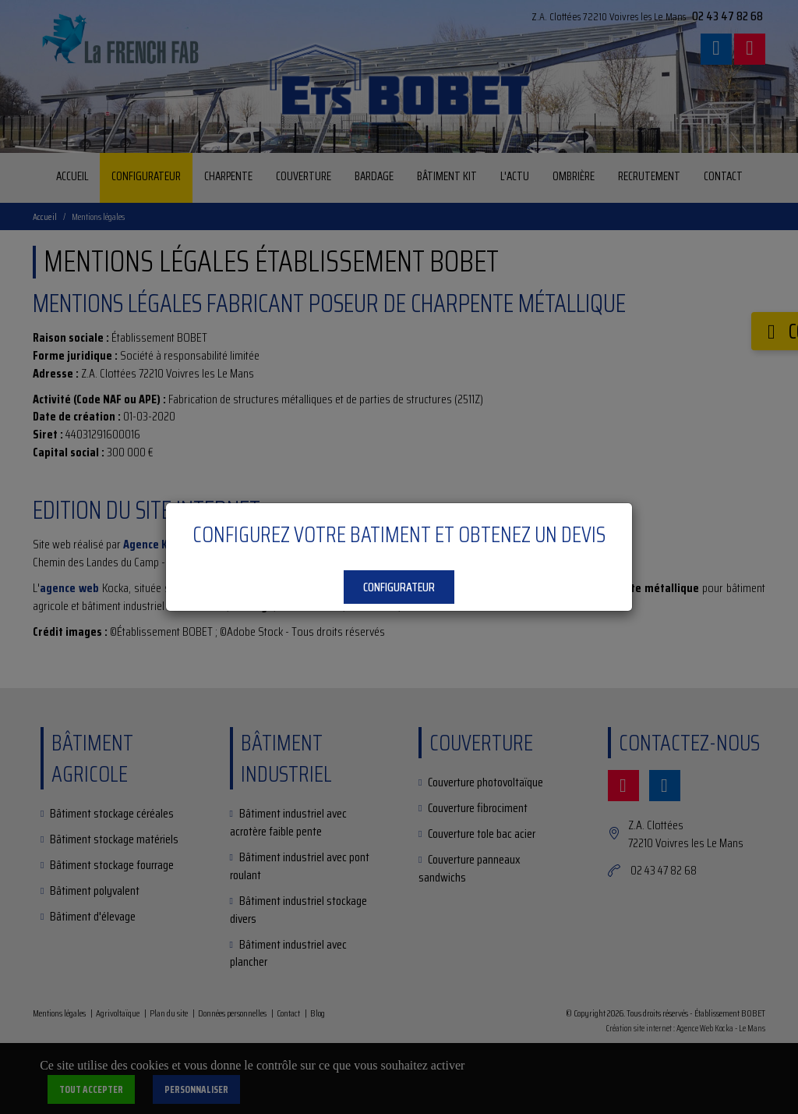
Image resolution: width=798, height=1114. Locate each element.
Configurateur (399, 587)
